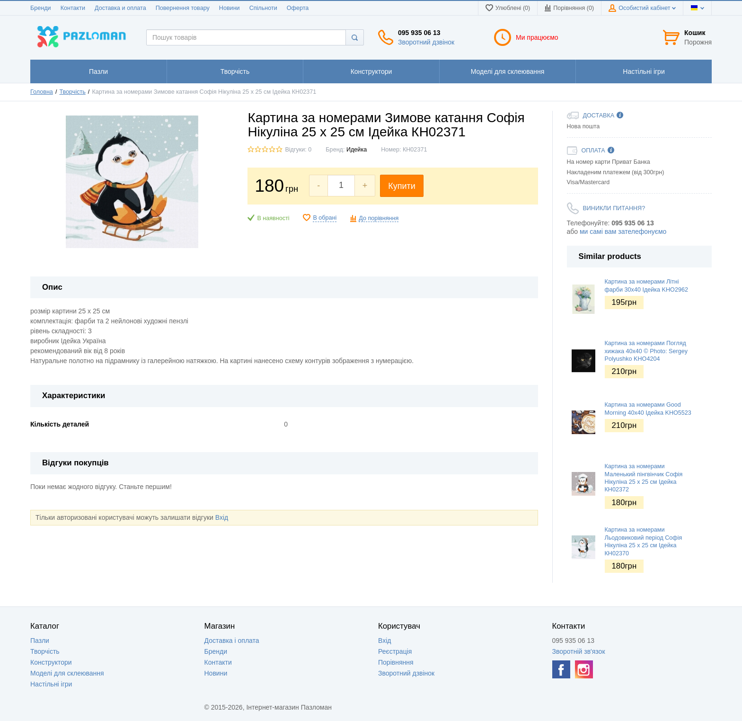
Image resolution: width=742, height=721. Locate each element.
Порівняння (396, 662)
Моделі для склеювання (67, 673)
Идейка (356, 149)
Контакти (73, 8)
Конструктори (51, 662)
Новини (229, 8)
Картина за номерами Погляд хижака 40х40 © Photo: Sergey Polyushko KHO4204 (646, 351)
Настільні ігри (51, 684)
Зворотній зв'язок (578, 651)
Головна (41, 92)
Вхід (221, 517)
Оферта (298, 8)
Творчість (72, 92)
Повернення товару (183, 8)
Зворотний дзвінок (426, 42)
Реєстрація (395, 651)
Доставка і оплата (231, 640)
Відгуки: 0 (298, 149)
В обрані (324, 217)
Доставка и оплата (120, 8)
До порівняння (378, 218)
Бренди (40, 8)
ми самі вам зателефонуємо (623, 231)
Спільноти (263, 8)
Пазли (39, 640)
